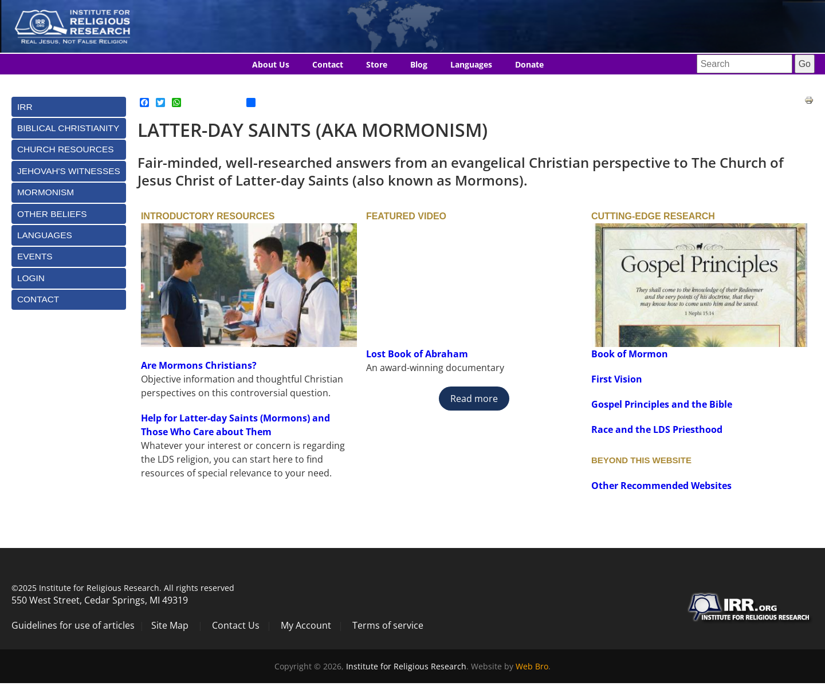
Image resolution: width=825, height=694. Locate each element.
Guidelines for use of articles (73, 625)
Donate (529, 64)
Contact (327, 64)
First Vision (616, 379)
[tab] (68, 107)
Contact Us (236, 625)
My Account (306, 625)
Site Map (169, 625)
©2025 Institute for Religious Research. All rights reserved (122, 587)
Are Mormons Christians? (199, 365)
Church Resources (65, 149)
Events (35, 256)
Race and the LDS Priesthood (656, 429)
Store (376, 64)
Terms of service (387, 625)
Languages (471, 64)
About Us (270, 64)
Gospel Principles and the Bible (661, 404)
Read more (474, 398)
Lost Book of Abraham (418, 354)
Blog (418, 64)
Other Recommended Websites (661, 485)
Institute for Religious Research (406, 666)
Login (31, 278)
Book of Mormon (629, 354)
